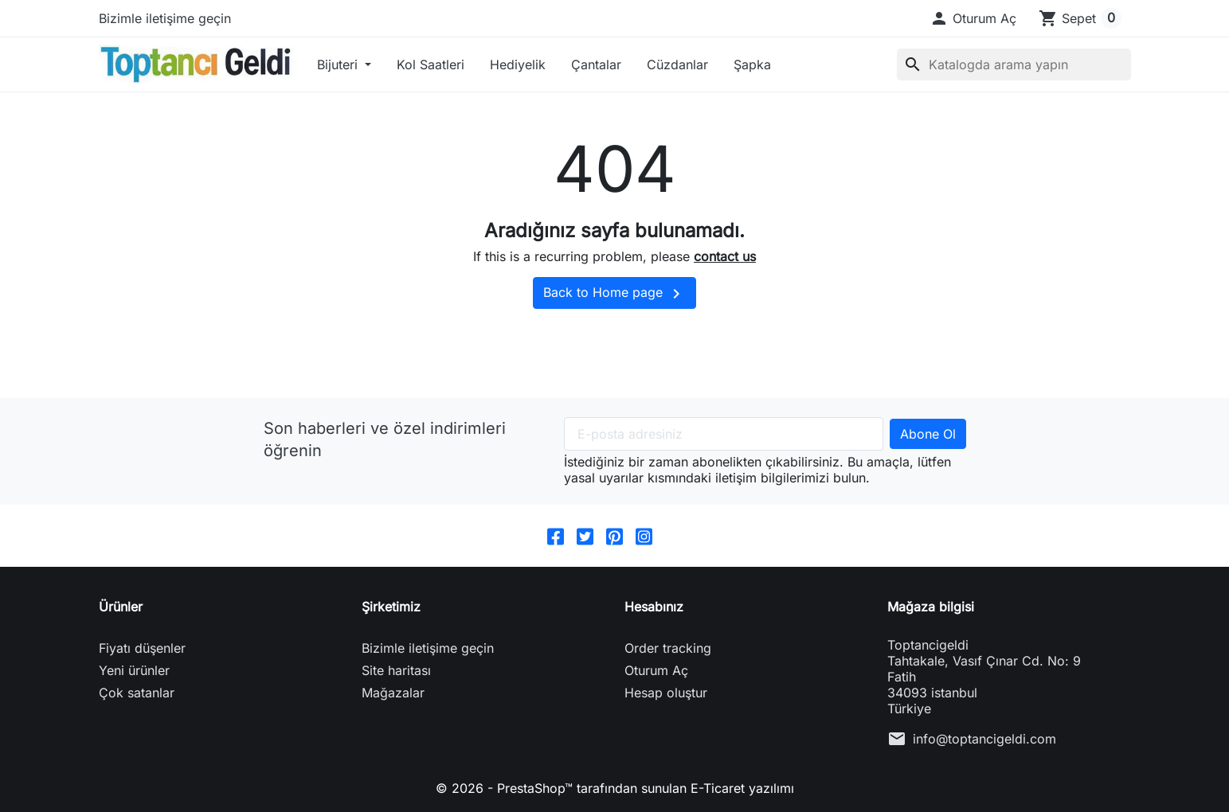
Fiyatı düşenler (142, 648)
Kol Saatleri (430, 64)
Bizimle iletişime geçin (165, 18)
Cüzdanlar (677, 64)
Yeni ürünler (134, 670)
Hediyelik (518, 64)
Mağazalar (393, 693)
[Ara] (1014, 64)
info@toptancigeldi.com (984, 739)
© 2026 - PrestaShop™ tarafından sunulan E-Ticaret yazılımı (615, 788)
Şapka (752, 64)
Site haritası (396, 670)
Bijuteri (339, 64)
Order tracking (667, 648)
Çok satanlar (136, 693)
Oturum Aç (656, 670)
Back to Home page (614, 293)
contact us (725, 256)
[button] (973, 18)
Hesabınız (653, 607)
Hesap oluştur (665, 693)
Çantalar (596, 64)
